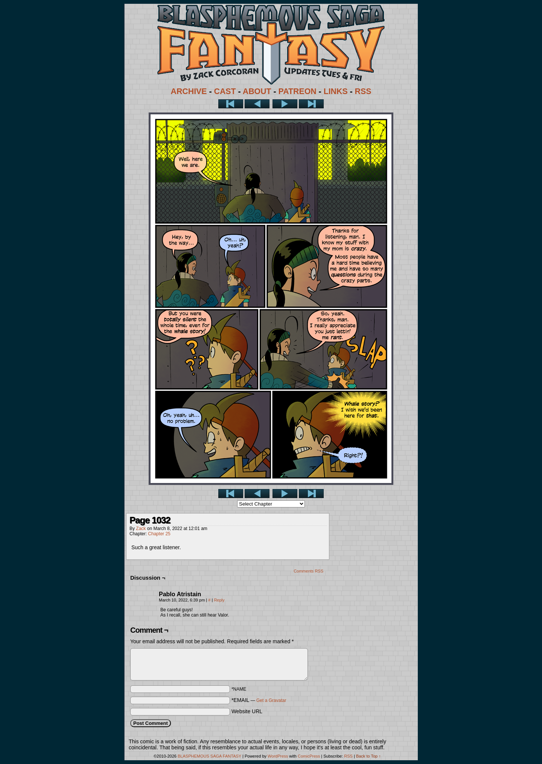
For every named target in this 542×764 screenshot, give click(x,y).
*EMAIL (258, 700)
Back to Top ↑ (368, 756)
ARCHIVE (189, 91)
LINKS (336, 91)
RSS (363, 91)
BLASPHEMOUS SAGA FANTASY (209, 756)
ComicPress (309, 756)
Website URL (246, 711)
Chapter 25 (159, 533)
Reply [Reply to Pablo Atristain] (219, 600)
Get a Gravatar (271, 700)
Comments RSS (308, 571)
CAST (225, 91)
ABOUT (257, 91)
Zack (141, 528)
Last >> (311, 103)
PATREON (298, 91)
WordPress (278, 756)
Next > (285, 103)
